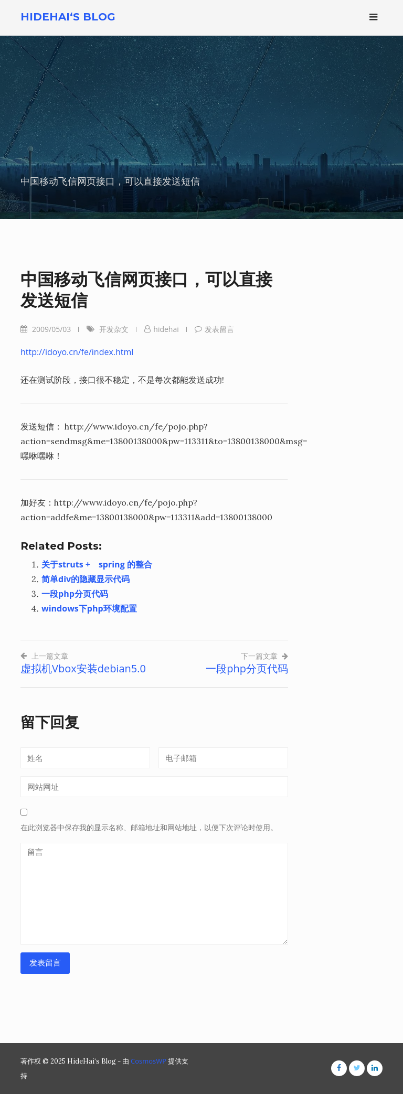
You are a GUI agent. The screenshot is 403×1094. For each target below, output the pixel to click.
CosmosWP (148, 1061)
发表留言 (219, 329)
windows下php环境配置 (89, 608)
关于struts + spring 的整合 (96, 564)
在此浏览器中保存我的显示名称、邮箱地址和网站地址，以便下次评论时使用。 (149, 827)
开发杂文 (114, 329)
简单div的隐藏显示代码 (85, 579)
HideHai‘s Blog (67, 16)
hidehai (165, 329)
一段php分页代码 (74, 593)
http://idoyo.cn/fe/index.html (76, 352)
